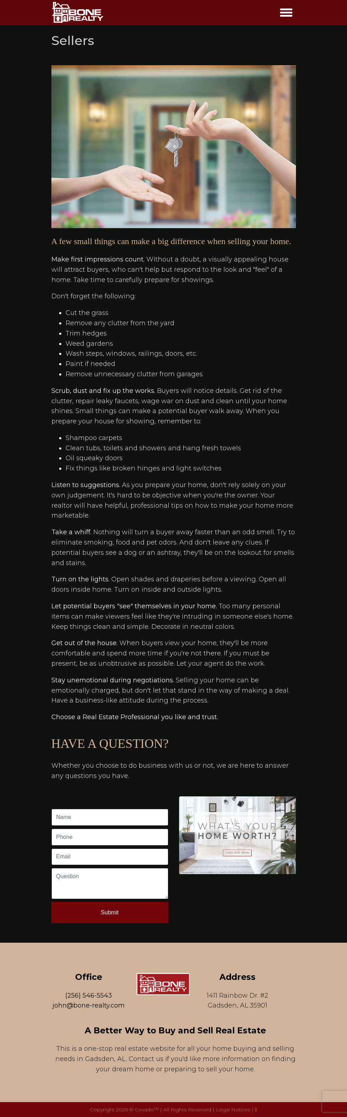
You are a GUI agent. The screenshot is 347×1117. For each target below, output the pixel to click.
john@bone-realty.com (88, 1005)
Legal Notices (234, 1109)
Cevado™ (147, 1109)
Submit (110, 912)
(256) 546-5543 (88, 995)
